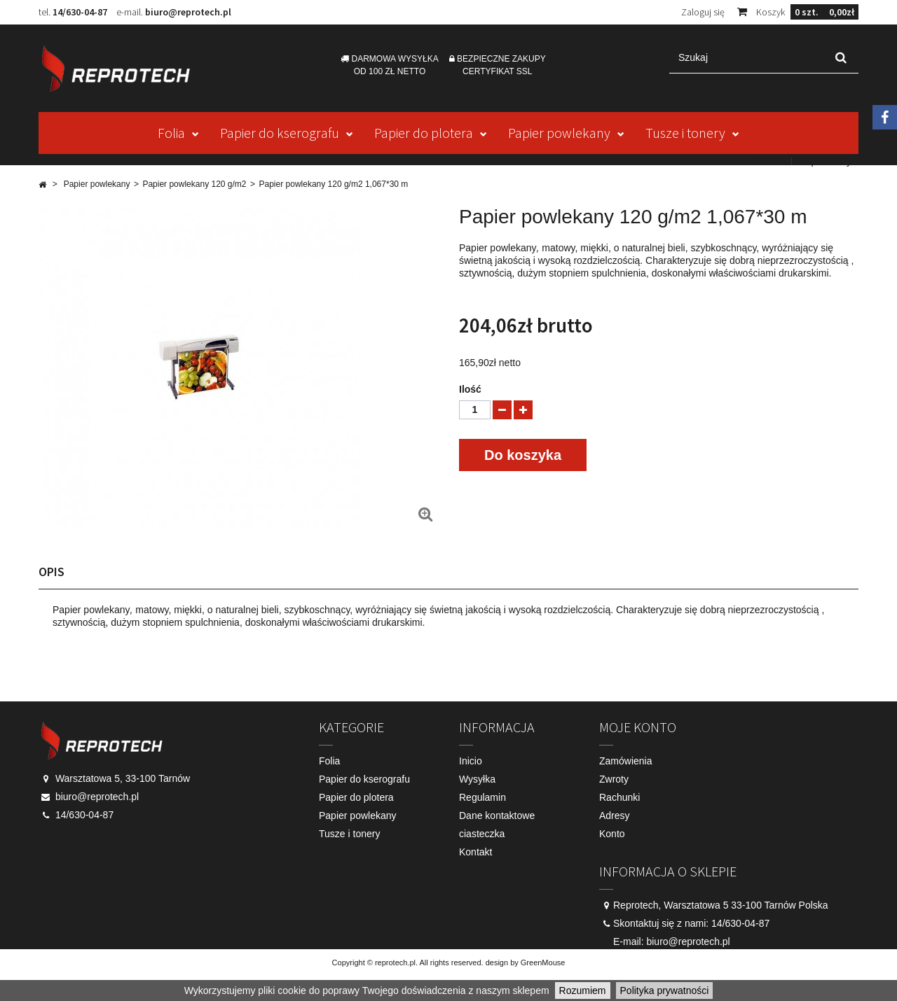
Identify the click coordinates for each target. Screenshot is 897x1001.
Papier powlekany (559, 132)
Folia (171, 132)
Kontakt (768, 161)
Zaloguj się (703, 12)
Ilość (470, 389)
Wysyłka (477, 779)
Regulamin (482, 797)
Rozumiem (582, 990)
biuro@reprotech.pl (188, 12)
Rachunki (619, 797)
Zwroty (614, 779)
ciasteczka (482, 833)
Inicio (470, 760)
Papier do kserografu (279, 132)
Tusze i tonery (685, 132)
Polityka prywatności (664, 990)
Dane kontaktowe (497, 815)
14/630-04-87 (80, 12)
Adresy (614, 815)
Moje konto (637, 727)
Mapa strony (824, 161)
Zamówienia (625, 760)
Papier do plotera (423, 132)
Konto (612, 833)
